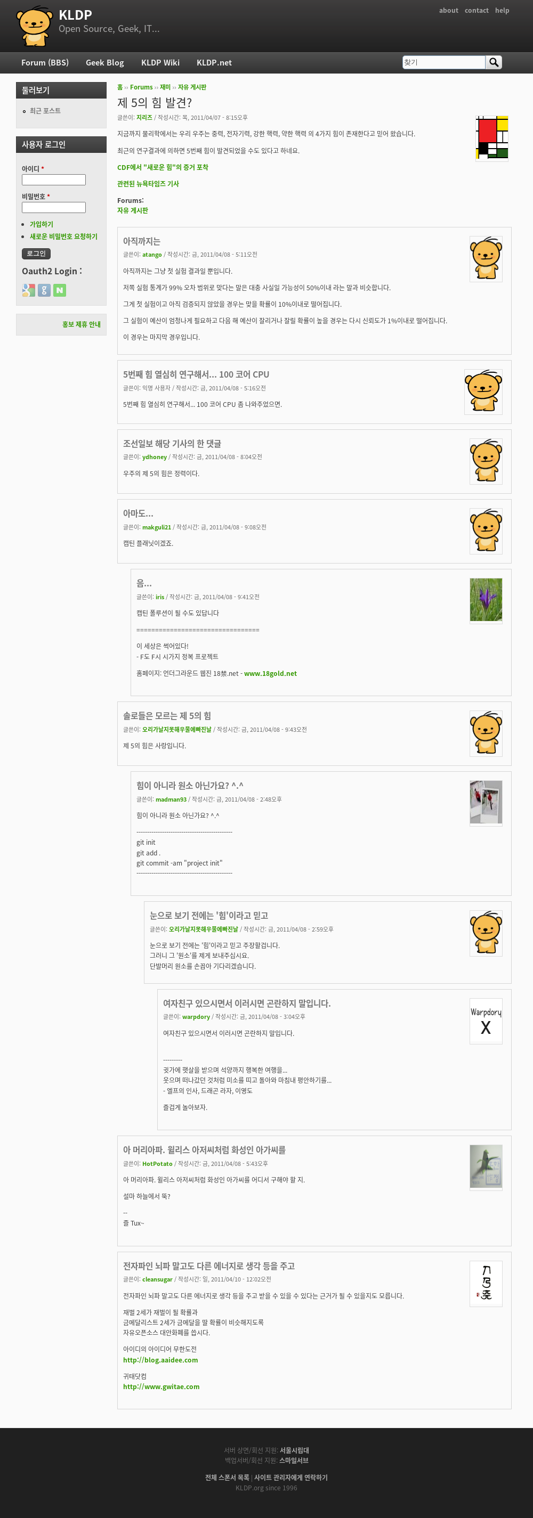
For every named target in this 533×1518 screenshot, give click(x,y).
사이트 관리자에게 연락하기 (291, 1477)
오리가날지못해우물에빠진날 (177, 729)
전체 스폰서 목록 (227, 1477)
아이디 (33, 169)
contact (477, 10)
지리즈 (144, 117)
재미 (165, 87)
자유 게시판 (192, 87)
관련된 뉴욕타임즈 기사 (148, 184)
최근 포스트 (45, 111)
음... (144, 583)
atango (152, 254)
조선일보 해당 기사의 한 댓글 (172, 443)
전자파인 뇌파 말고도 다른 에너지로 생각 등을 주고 (209, 1266)
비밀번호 (36, 196)
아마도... (138, 513)
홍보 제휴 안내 (81, 324)
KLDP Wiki (160, 62)
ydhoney (154, 456)
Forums (141, 87)
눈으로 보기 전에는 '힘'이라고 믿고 (209, 915)
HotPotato (157, 1163)
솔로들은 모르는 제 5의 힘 (167, 715)
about (448, 10)
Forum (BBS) (45, 62)
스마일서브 (294, 1460)
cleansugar (157, 1279)
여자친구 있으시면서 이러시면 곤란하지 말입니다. (247, 1003)
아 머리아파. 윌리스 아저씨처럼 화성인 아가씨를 (204, 1150)
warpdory (196, 1016)
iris (160, 596)
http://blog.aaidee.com (160, 1360)
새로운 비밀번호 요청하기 (64, 236)
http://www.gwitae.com (161, 1386)
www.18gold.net (270, 673)
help (502, 10)
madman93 (171, 799)
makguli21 (156, 527)
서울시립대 (294, 1450)
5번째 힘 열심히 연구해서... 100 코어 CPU (196, 374)
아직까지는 (141, 241)
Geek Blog (105, 62)
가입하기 (41, 224)
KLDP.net (214, 62)
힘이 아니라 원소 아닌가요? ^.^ (190, 785)
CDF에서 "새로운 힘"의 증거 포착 (162, 167)
